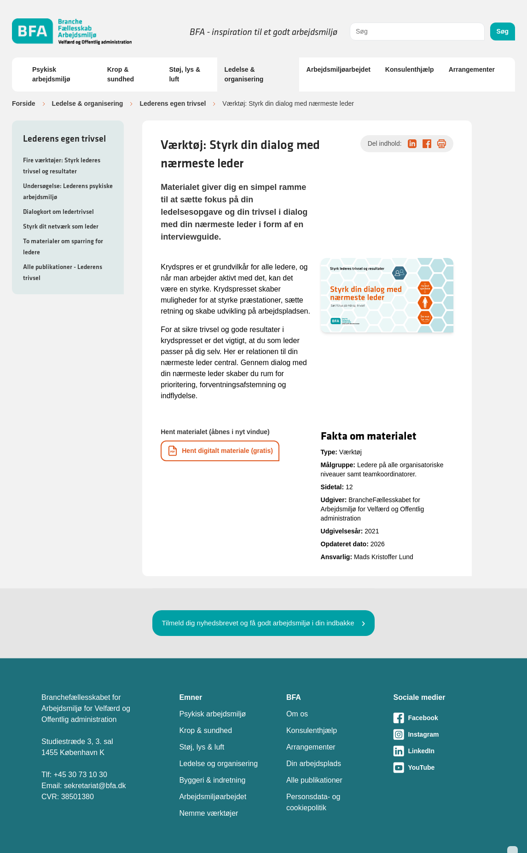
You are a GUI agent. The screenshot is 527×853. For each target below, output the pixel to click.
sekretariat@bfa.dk (95, 786)
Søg (503, 31)
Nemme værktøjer (208, 813)
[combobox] (417, 31)
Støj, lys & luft (184, 74)
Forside (23, 103)
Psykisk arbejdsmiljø (51, 74)
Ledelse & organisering (244, 74)
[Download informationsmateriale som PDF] (220, 451)
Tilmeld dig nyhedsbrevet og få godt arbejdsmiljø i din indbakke (258, 623)
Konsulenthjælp (409, 69)
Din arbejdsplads (313, 763)
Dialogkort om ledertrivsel (58, 211)
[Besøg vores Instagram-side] (439, 734)
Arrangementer (472, 69)
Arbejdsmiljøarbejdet (339, 69)
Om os (297, 714)
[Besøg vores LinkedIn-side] (439, 750)
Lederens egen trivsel (172, 103)
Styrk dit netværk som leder (60, 226)
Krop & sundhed (120, 74)
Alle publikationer (314, 780)
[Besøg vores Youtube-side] (439, 767)
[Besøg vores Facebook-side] (439, 717)
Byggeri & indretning (212, 780)
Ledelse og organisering (218, 763)
